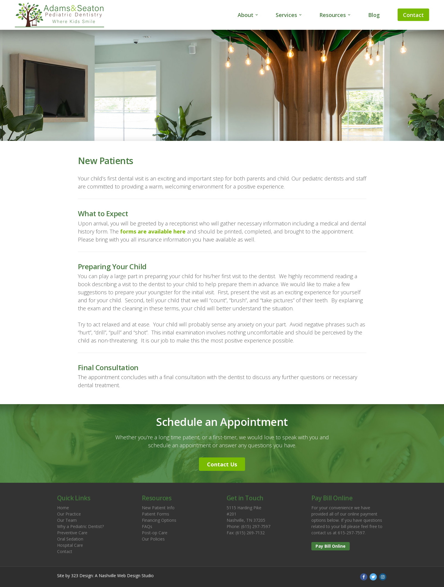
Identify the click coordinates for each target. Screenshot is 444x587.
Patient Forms (155, 514)
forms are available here (153, 231)
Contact (413, 14)
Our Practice (69, 514)
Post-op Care (154, 532)
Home (63, 507)
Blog (374, 14)
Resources (332, 14)
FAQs (147, 526)
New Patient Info (158, 507)
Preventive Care (72, 532)
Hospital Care (70, 545)
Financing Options (159, 520)
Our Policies (153, 539)
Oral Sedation (70, 539)
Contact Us (222, 464)
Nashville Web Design (119, 575)
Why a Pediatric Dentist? (80, 526)
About (245, 14)
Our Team (67, 520)
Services (286, 14)
